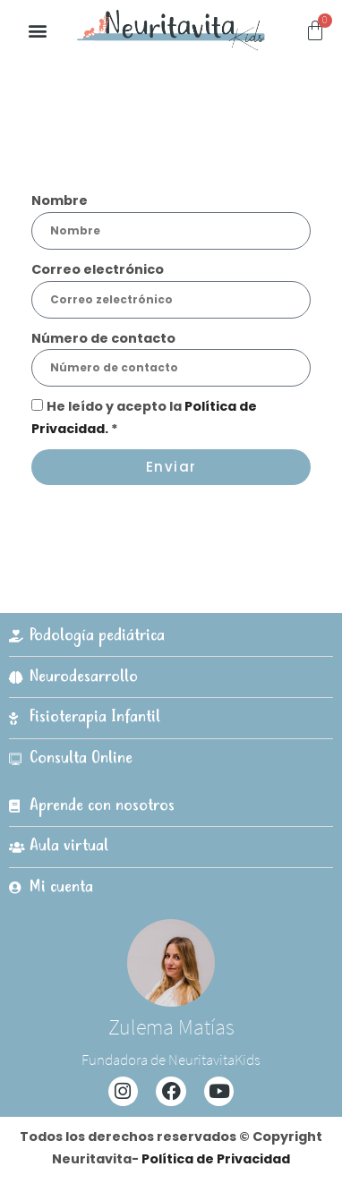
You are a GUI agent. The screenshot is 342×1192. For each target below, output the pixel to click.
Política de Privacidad (215, 1159)
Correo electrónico (97, 269)
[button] (37, 31)
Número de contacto (103, 338)
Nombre (59, 200)
